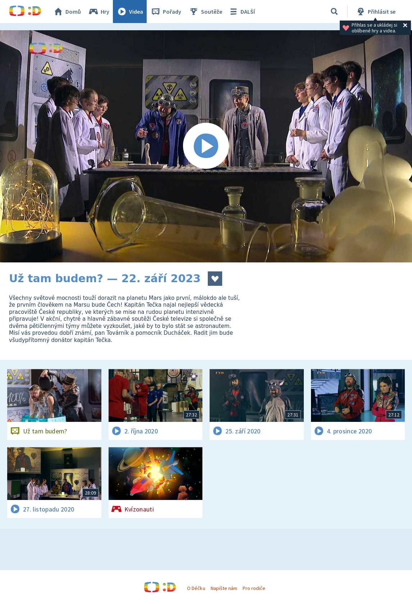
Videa (129, 11)
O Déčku (196, 588)
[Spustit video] (206, 146)
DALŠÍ (241, 11)
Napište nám (224, 588)
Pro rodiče (254, 588)
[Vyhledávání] (334, 11)
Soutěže (205, 11)
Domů (67, 11)
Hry (98, 11)
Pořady (165, 11)
